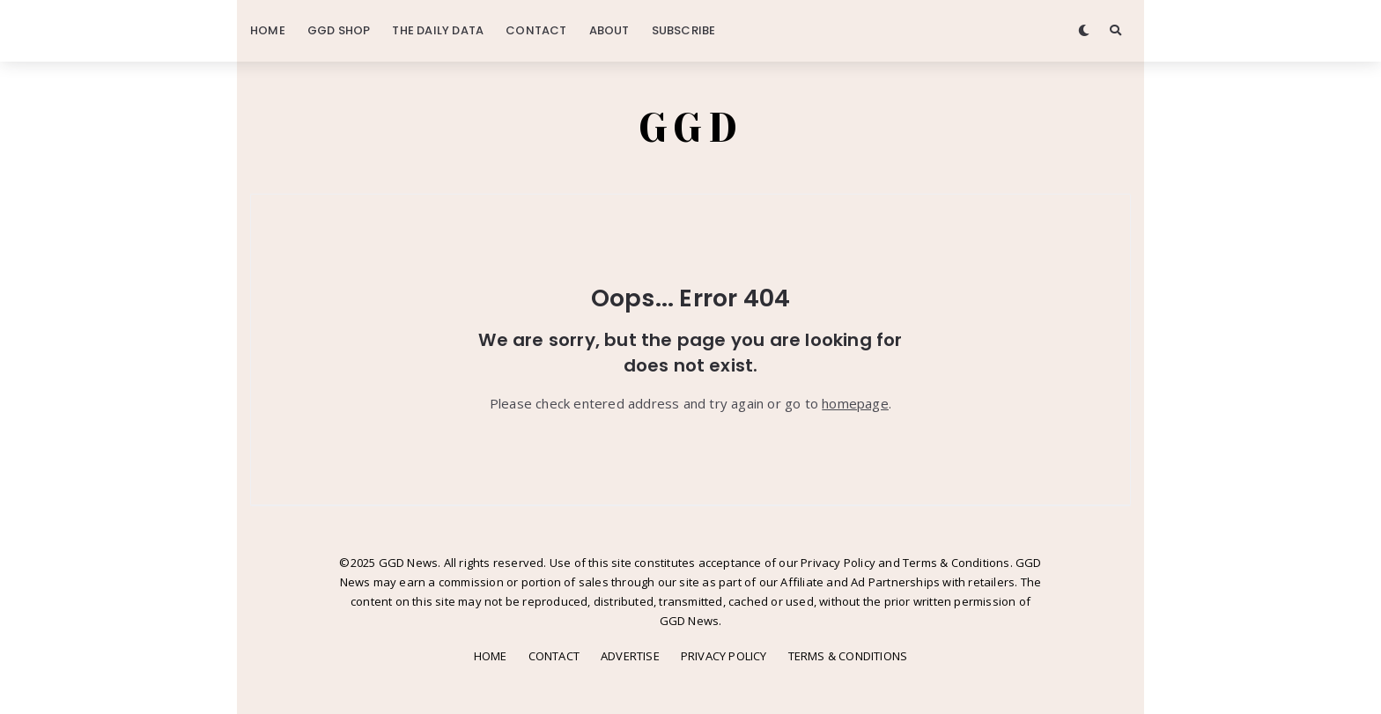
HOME (267, 30)
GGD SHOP (339, 30)
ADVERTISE (630, 656)
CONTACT (536, 30)
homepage (855, 403)
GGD (691, 127)
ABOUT (609, 30)
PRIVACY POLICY (724, 656)
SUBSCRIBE (684, 30)
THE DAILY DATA (438, 30)
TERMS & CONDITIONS (848, 656)
